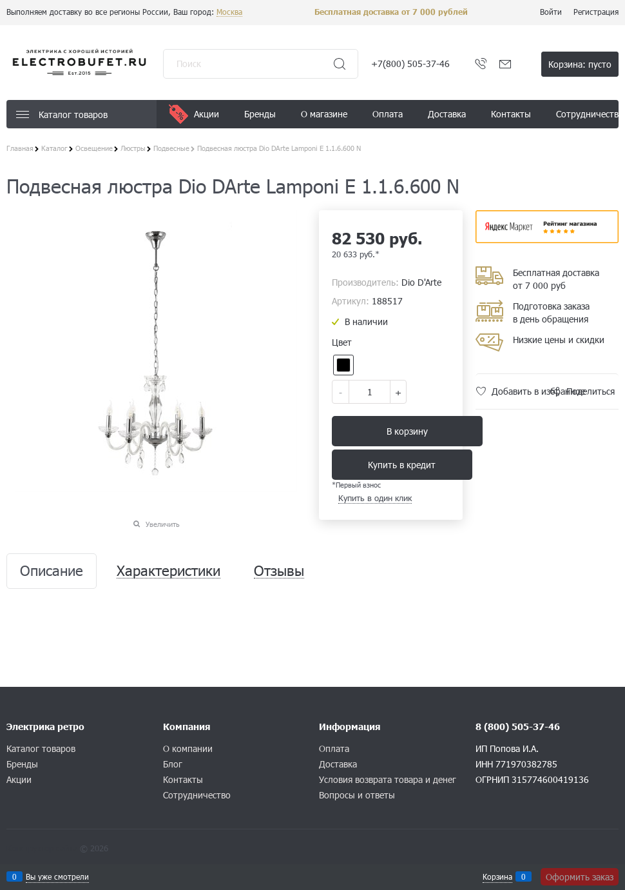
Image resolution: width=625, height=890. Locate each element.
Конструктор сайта (41, 848)
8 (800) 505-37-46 (518, 726)
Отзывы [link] (279, 571)
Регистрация (596, 11)
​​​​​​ (547, 239)
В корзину (407, 431)
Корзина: (579, 64)
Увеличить (163, 524)
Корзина (497, 876)
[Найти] (339, 64)
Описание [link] (51, 571)
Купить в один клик (375, 498)
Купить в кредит (402, 464)
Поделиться (590, 391)
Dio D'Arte (421, 282)
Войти (551, 11)
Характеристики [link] (168, 571)
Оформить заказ (579, 876)
